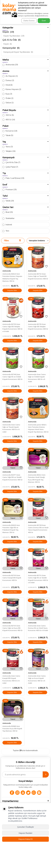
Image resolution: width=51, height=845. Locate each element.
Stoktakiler (8, 218)
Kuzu (7, 94)
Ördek (7, 98)
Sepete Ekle (12, 290)
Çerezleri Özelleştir (25, 827)
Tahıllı (8, 201)
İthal (7, 212)
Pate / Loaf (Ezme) (13, 178)
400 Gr (8, 119)
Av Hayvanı (10, 76)
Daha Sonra (29, 20)
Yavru (7, 146)
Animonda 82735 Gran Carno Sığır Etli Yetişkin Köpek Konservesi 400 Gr (38, 326)
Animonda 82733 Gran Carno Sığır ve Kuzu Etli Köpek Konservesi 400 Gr (12, 628)
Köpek (8, 31)
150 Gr (8, 115)
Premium (9, 189)
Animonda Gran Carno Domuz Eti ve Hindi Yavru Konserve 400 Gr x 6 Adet (38, 628)
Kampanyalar (11, 47)
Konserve (9, 131)
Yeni (5, 231)
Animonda (10, 64)
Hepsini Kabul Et (25, 839)
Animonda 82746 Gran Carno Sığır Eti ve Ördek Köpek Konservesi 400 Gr (12, 376)
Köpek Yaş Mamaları (14, 36)
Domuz (8, 80)
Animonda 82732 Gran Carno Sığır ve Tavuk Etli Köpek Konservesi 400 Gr (38, 276)
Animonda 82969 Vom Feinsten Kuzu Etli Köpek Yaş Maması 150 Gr (12, 728)
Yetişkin (9, 151)
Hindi (7, 85)
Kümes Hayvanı (11, 89)
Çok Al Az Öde (11, 39)
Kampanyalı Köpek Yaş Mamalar (18, 52)
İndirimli (7, 224)
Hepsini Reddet (25, 833)
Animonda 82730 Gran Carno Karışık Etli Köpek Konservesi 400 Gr (11, 577)
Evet (44, 20)
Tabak (7, 135)
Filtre (12, 240)
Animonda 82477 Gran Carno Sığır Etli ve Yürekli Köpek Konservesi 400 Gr (12, 477)
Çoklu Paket (10, 167)
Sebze (8, 102)
